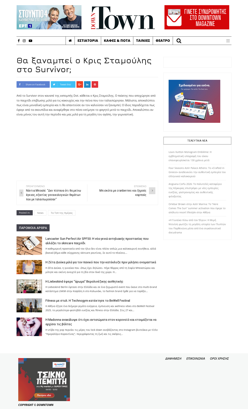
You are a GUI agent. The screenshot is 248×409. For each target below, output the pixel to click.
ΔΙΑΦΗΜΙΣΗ (173, 358)
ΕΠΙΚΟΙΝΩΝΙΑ (195, 358)
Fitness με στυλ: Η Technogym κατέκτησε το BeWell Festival (87, 300)
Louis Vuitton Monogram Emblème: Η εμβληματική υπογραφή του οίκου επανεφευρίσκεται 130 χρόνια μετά (190, 156)
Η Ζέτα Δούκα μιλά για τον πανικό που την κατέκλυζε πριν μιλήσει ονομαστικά (100, 262)
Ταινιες (143, 40)
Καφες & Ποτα (117, 40)
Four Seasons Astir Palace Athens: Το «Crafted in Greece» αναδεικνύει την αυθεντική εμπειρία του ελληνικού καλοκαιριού (197, 172)
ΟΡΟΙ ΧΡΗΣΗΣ (219, 358)
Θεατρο (163, 40)
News (40, 212)
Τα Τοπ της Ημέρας (62, 212)
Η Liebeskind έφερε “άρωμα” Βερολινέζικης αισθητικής (84, 281)
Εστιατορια (88, 40)
